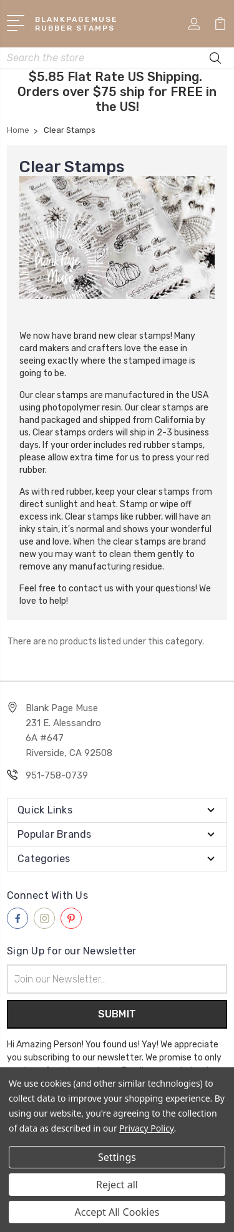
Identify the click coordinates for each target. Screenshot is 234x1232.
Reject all (117, 1184)
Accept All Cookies (117, 1212)
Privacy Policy (146, 1128)
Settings (117, 1157)
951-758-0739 (57, 775)
